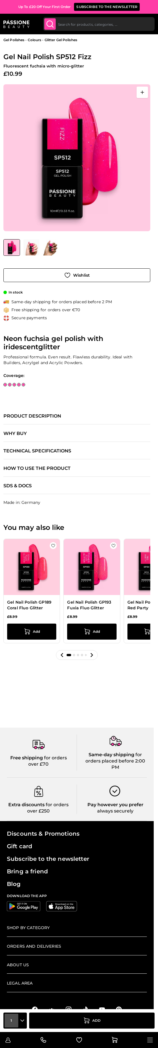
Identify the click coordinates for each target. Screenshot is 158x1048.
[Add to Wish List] (76, 275)
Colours (34, 40)
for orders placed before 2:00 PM (115, 761)
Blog (14, 884)
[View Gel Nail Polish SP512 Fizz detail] (31, 247)
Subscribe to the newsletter (48, 858)
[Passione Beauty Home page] (16, 24)
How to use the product (37, 468)
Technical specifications (37, 451)
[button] (62, 655)
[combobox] (99, 24)
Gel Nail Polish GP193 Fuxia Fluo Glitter (89, 605)
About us (18, 964)
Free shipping (26, 757)
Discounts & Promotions (43, 833)
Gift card (19, 846)
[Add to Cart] (92, 1021)
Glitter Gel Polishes (61, 40)
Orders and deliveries (34, 946)
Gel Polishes (13, 40)
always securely (115, 811)
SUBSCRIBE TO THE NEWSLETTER (106, 7)
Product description (32, 416)
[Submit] (50, 24)
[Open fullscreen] (142, 92)
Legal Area (20, 983)
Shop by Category (28, 927)
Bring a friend (27, 871)
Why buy (15, 433)
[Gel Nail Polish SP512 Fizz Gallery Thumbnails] (31, 247)
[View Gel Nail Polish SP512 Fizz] (11, 247)
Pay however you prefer (115, 804)
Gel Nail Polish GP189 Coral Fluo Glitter (29, 605)
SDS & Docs (17, 486)
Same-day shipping (111, 754)
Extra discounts (26, 804)
